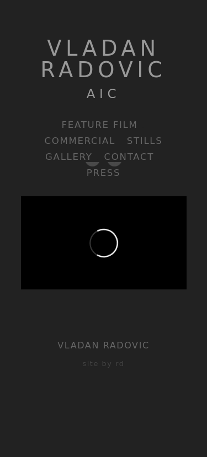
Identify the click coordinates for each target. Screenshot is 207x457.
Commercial (80, 141)
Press (104, 173)
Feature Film (100, 125)
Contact (129, 157)
